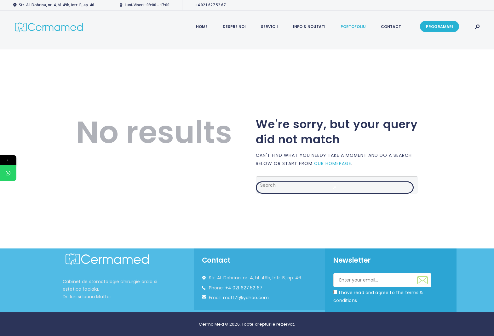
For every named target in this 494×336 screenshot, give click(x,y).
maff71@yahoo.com (246, 297)
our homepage (333, 163)
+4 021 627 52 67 (243, 288)
